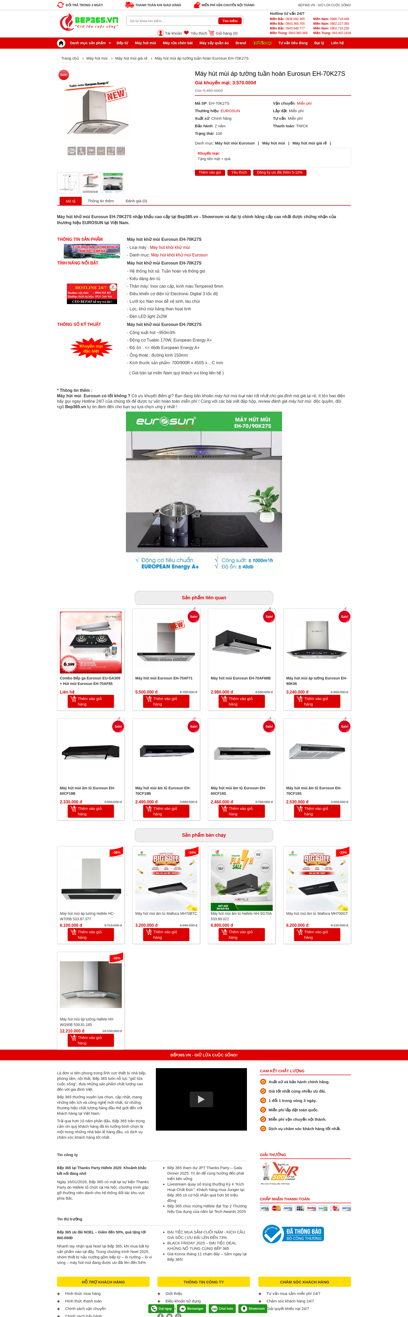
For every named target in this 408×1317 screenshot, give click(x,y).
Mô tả (70, 201)
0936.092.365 (287, 19)
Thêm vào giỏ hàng (90, 701)
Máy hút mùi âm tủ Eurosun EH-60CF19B (87, 791)
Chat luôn (222, 1309)
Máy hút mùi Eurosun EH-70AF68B (241, 678)
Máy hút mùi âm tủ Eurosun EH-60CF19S (238, 791)
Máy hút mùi (145, 43)
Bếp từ (122, 43)
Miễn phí (304, 103)
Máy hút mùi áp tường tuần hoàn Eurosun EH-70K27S (202, 58)
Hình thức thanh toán (83, 1301)
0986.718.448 (331, 19)
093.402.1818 (332, 33)
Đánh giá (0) (136, 201)
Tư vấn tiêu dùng (293, 43)
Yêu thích (199, 33)
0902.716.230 (331, 28)
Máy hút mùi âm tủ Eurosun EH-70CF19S (313, 791)
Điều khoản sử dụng (183, 1301)
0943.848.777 (287, 28)
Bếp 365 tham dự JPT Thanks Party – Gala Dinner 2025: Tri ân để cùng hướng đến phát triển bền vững (205, 1173)
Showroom (253, 1309)
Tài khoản (173, 33)
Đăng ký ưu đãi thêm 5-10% (279, 172)
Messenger (191, 1309)
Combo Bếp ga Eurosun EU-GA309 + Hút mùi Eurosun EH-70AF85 (90, 681)
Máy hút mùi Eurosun (235, 143)
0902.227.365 (331, 24)
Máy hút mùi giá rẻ (131, 58)
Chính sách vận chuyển (85, 1308)
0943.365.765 (287, 24)
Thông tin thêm (101, 201)
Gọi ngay (161, 1309)
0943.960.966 (289, 33)
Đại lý (319, 43)
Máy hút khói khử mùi (170, 247)
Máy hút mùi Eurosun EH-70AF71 (164, 678)
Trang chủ (70, 58)
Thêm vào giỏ (210, 172)
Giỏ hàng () (227, 33)
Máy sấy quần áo (214, 43)
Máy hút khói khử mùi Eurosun (179, 255)
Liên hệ (337, 43)
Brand (240, 43)
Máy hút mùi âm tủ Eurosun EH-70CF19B (162, 791)
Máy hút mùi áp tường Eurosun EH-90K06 (316, 681)
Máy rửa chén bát (178, 43)
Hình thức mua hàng (83, 1293)
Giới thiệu (173, 1293)
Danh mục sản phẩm (82, 43)
